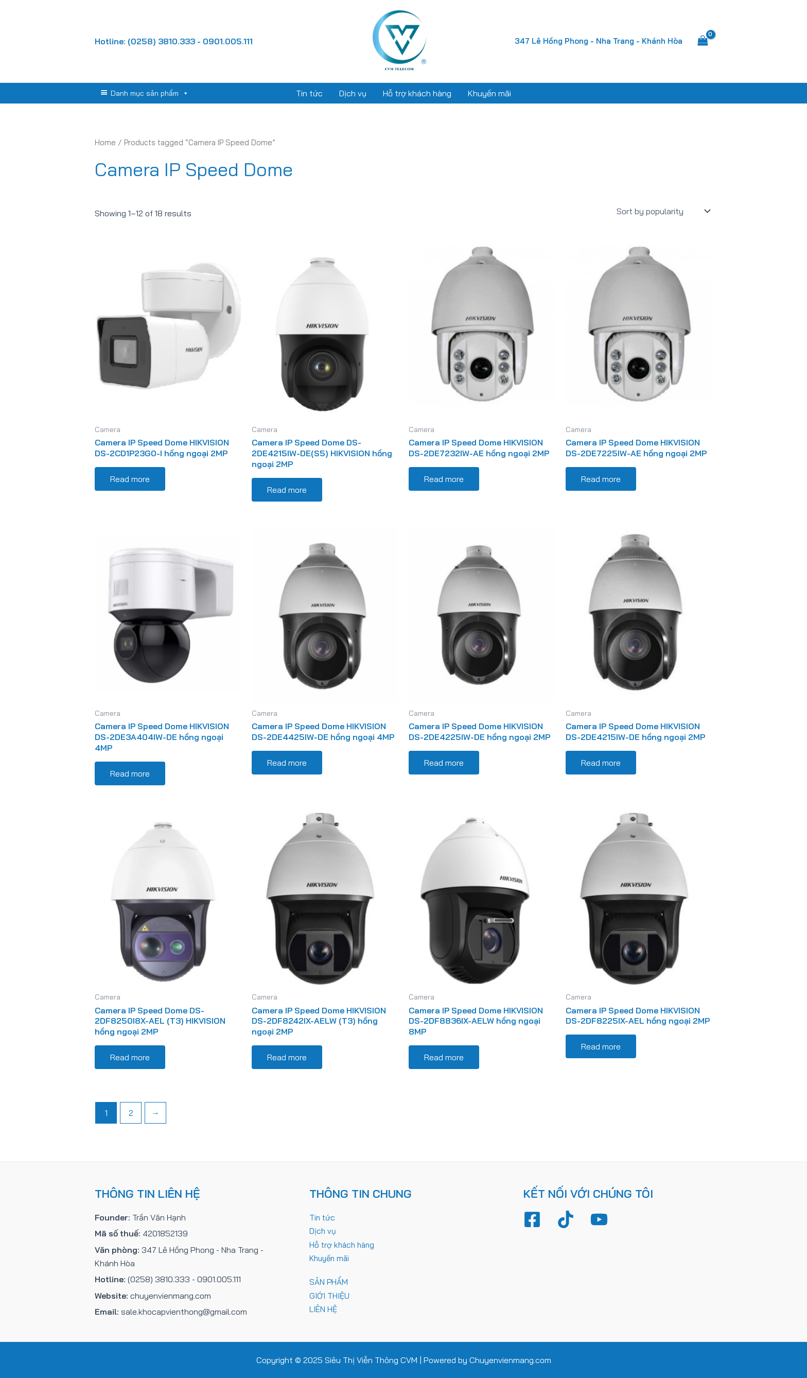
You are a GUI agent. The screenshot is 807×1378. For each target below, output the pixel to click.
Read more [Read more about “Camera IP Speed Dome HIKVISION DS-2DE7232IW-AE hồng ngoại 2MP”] (444, 479)
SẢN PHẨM (328, 1282)
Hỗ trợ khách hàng (417, 93)
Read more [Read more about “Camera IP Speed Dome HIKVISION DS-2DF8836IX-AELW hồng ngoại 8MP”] (444, 1057)
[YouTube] (599, 1219)
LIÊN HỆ (323, 1309)
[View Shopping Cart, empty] (702, 41)
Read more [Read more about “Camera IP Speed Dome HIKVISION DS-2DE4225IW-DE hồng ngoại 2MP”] (444, 762)
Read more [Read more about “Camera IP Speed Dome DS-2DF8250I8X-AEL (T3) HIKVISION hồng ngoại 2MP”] (130, 1057)
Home (105, 142)
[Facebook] (532, 1219)
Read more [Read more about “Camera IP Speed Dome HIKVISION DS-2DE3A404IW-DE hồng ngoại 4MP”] (130, 773)
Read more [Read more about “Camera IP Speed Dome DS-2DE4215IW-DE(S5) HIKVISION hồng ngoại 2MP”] (287, 490)
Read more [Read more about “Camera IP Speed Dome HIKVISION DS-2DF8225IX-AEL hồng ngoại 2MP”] (601, 1046)
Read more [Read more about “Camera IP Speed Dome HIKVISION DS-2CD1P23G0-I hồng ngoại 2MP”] (130, 479)
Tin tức (309, 93)
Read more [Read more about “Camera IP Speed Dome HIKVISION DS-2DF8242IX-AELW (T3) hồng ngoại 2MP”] (287, 1057)
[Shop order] (662, 211)
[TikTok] (565, 1219)
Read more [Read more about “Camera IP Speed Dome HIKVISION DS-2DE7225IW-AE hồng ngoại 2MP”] (601, 479)
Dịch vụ (352, 93)
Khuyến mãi (489, 93)
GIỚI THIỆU (329, 1295)
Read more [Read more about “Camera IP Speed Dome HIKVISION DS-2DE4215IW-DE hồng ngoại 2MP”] (601, 762)
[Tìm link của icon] (707, 93)
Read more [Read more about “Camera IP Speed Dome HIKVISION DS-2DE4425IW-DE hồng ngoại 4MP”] (287, 762)
